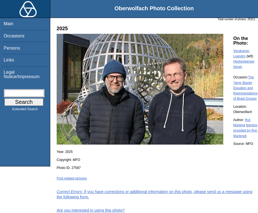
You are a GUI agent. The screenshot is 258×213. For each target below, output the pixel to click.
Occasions (14, 36)
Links (9, 60)
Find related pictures (72, 178)
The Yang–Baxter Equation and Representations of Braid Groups (245, 88)
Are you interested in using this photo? (91, 210)
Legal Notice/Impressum (21, 74)
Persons (12, 48)
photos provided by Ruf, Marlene (245, 130)
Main (8, 23)
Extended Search (25, 110)
